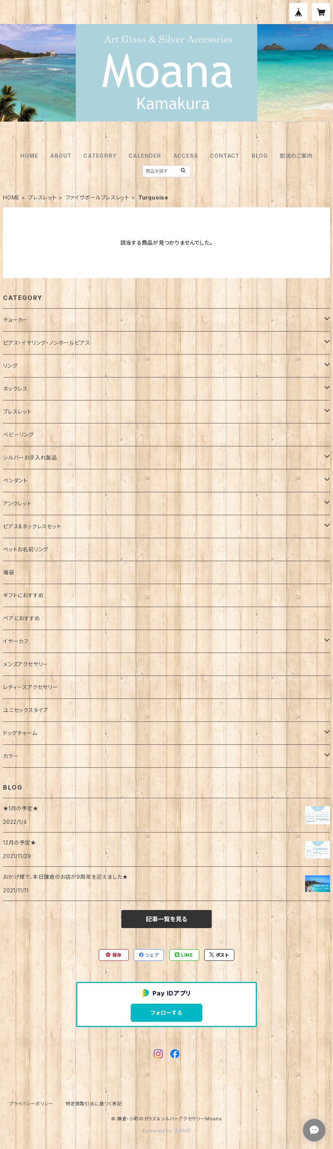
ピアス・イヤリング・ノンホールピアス (46, 342)
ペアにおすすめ (21, 618)
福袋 (8, 572)
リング (10, 365)
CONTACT (225, 155)
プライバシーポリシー (31, 1103)
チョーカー (16, 320)
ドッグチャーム (20, 733)
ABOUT (60, 155)
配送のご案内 (296, 155)
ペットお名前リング (25, 549)
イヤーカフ (16, 641)
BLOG (260, 155)
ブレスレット (42, 197)
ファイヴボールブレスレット (98, 197)
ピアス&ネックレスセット (32, 526)
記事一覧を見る (166, 919)
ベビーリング (18, 434)
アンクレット (17, 503)
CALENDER (144, 155)
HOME (29, 155)
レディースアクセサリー (30, 687)
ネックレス (15, 388)
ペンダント (15, 480)
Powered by (166, 1131)
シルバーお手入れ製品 (30, 457)
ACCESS (185, 155)
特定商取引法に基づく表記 (94, 1103)
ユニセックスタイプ (25, 710)
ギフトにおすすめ (23, 595)
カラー (10, 756)
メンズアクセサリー (25, 664)
